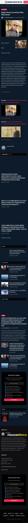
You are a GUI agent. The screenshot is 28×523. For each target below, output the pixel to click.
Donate (12, 515)
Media (17, 513)
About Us (11, 513)
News (3, 315)
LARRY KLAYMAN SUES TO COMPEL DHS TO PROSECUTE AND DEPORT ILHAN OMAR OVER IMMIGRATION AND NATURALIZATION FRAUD (17, 347)
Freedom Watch (9, 17)
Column (4, 9)
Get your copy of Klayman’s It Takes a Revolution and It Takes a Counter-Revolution (17, 252)
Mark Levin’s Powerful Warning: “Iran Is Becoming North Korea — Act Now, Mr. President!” (17, 268)
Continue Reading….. (6, 91)
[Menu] (2, 2)
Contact (6, 515)
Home (5, 513)
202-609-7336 (4, 469)
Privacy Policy (20, 515)
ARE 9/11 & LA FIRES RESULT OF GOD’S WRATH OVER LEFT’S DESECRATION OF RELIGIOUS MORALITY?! (13, 202)
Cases (21, 513)
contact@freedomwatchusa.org (9, 466)
